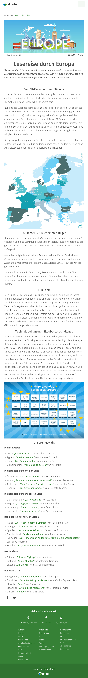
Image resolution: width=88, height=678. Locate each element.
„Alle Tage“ (21, 591)
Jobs (41, 636)
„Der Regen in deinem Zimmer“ (31, 522)
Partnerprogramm (46, 646)
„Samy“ (21, 584)
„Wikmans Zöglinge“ (26, 557)
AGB (62, 636)
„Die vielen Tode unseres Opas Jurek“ (33, 480)
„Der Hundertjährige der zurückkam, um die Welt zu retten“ (49, 538)
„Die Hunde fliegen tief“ (30, 576)
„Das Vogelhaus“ (33, 499)
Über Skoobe (44, 633)
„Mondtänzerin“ (22, 453)
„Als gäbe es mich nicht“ (29, 545)
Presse (42, 640)
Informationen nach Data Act (68, 641)
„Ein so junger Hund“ (29, 511)
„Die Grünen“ (23, 564)
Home (17, 15)
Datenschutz (65, 633)
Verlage (42, 643)
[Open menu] (81, 4)
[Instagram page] (61, 620)
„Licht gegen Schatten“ (27, 503)
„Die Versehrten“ (25, 526)
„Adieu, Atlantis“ (25, 561)
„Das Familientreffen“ (25, 461)
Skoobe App (23, 640)
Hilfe (20, 650)
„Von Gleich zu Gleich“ (35, 465)
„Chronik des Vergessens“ (32, 587)
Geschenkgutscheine (26, 643)
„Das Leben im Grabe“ (33, 534)
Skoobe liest (25, 15)
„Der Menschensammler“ (31, 488)
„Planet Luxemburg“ (30, 507)
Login (20, 656)
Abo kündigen (65, 646)
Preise (20, 636)
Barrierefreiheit (24, 653)
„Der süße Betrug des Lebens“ (34, 580)
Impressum (64, 649)
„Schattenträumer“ (25, 457)
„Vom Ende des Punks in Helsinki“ (36, 484)
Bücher (21, 633)
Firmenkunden (45, 650)
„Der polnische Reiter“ (28, 530)
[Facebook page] (46, 620)
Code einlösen (24, 646)
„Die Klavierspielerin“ (30, 476)
